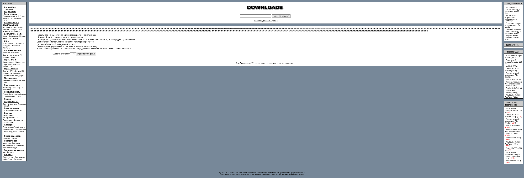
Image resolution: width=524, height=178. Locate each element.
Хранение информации (11, 31)
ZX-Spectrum (19, 43)
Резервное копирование (12, 73)
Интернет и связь (12, 50)
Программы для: (12, 85)
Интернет (14, 57)
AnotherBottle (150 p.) (514, 88)
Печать (22, 36)
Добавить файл (269, 21)
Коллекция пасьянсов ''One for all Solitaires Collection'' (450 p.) (513, 84)
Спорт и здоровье (12, 136)
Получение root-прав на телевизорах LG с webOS (513, 25)
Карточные (16, 46)
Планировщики (9, 96)
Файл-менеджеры (16, 76)
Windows (18, 111)
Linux (5, 111)
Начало (257, 21)
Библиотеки (12, 104)
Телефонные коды (10, 148)
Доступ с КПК (8, 71)
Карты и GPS (10, 60)
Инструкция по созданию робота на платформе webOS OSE (512, 10)
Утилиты (22, 132)
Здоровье (6, 138)
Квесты (5, 48)
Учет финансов (8, 152)
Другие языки (21, 129)
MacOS (11, 111)
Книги (5, 36)
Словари (8, 125)
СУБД (5, 20)
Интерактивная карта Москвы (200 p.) (513, 57)
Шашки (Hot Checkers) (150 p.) (511, 92)
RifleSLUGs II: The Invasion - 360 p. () (513, 116)
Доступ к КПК (16, 29)
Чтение (15, 38)
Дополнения (18, 120)
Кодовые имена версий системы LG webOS (512, 37)
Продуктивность (12, 92)
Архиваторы (7, 120)
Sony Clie (19, 88)
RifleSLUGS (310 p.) (513, 79)
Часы (19, 96)
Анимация (7, 80)
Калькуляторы (8, 157)
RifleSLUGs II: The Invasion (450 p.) (512, 70)
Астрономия (10, 12)
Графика (21, 80)
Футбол (14, 138)
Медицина (7, 143)
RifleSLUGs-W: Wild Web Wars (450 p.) (512, 96)
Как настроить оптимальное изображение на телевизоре (511, 18)
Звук (5, 83)
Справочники (8, 9)
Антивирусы (7, 27)
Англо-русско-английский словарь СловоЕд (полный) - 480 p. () (512, 155)
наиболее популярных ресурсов (79, 42)
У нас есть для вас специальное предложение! (273, 63)
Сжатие (6, 76)
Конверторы (13, 36)
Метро (6, 64)
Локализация (8, 122)
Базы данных (10, 14)
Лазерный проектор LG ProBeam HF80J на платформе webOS (513, 31)
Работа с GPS (8, 66)
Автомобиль (10, 7)
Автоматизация (8, 115)
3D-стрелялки (8, 43)
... (19, 38)
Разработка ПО (11, 102)
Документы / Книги (13, 34)
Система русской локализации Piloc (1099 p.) (512, 75)
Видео (14, 80)
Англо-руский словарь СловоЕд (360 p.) (513, 62)
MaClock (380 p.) (512, 66)
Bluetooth (6, 53)
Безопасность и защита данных (11, 24)
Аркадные (7, 46)
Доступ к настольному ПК (12, 55)
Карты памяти (11, 69)
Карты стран (20, 62)
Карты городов (8, 62)
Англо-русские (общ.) (11, 127)
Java (4, 104)
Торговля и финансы (14, 150)
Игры (6, 41)
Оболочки (22, 94)
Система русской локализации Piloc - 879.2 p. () (512, 121)
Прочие (7, 99)
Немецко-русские (10, 132)
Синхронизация (11, 108)
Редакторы (7, 38)
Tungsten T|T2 (8, 89)
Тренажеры (18, 159)
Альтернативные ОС (10, 118)
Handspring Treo (9, 88)
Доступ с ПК (19, 71)
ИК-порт (6, 57)
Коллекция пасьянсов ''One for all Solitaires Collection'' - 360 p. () (513, 132)
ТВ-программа (18, 145)
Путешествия (15, 64)
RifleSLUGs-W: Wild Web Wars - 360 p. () (512, 144)
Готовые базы (16, 18)
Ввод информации (10, 94)
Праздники (16, 143)
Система (8, 113)
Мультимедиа (10, 78)
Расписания (7, 145)
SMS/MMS (15, 53)
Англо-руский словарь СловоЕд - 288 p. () (513, 110)
